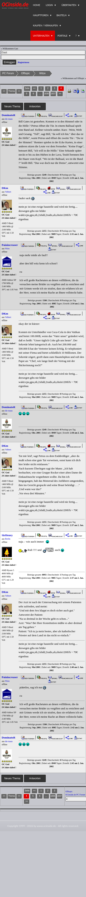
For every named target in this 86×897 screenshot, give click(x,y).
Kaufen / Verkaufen (45, 25)
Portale (62, 35)
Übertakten (68, 5)
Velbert (8, 192)
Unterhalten (41, 35)
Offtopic (25, 73)
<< (34, 88)
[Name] (43, 52)
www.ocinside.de (46, 826)
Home (36, 5)
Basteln (61, 15)
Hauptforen (40, 15)
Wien (7, 248)
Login (49, 5)
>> (60, 93)
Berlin (7, 539)
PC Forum (8, 73)
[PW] (43, 57)
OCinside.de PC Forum (75, 795)
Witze (42, 73)
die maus (9, 119)
